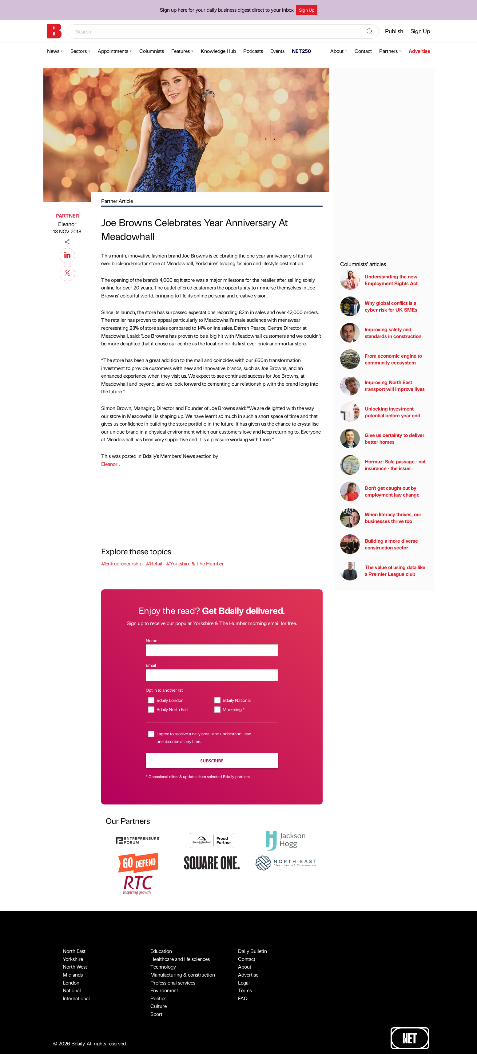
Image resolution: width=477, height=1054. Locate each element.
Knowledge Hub (218, 51)
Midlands (73, 974)
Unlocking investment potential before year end (380, 412)
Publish (394, 30)
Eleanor (67, 223)
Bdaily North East (173, 709)
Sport (156, 1014)
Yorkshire (73, 959)
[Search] (369, 32)
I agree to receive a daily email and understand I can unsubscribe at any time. (204, 737)
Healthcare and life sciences (180, 959)
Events (277, 51)
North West (75, 966)
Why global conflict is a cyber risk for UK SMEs (378, 306)
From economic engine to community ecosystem (381, 359)
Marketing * (233, 709)
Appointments (113, 51)
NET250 (301, 51)
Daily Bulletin (252, 951)
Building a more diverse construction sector (379, 544)
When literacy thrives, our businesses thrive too (380, 518)
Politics (158, 998)
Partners (388, 51)
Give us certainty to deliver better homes (382, 438)
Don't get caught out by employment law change (379, 491)
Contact (363, 51)
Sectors (78, 51)
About (337, 51)
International (76, 998)
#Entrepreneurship (121, 563)
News (53, 51)
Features (180, 51)
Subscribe (211, 761)
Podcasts (253, 51)
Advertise (419, 51)
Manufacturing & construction (182, 974)
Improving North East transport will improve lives (382, 385)
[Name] (212, 650)
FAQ (243, 998)
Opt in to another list (164, 690)
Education (161, 951)
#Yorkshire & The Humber (195, 563)
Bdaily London (170, 700)
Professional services (172, 982)
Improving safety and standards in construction (380, 333)
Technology (163, 966)
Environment (164, 990)
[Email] (212, 675)
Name (151, 640)
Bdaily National (237, 700)
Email (151, 665)
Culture (158, 1006)
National (72, 990)
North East (74, 951)
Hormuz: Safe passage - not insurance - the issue (383, 465)
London (71, 982)
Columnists (151, 51)
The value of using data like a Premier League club (382, 570)
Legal (244, 982)
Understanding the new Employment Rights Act (379, 280)
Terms (245, 990)
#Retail (154, 563)
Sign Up (307, 10)
